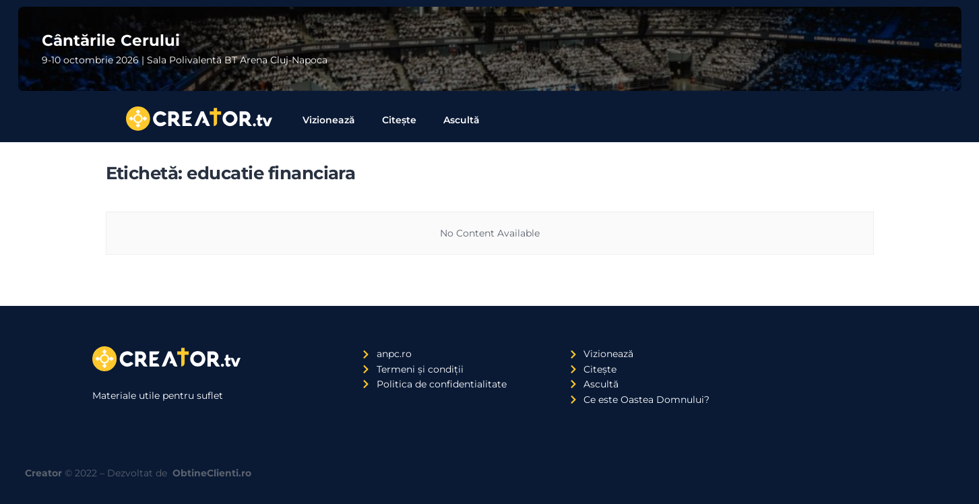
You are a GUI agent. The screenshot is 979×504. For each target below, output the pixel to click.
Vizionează (329, 120)
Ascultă (461, 120)
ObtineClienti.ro (211, 473)
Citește (399, 120)
